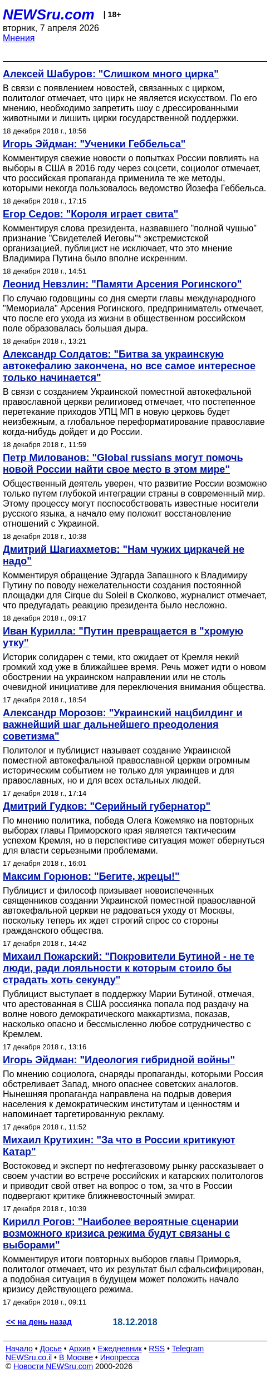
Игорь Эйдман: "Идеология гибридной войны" (119, 1059)
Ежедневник (120, 1348)
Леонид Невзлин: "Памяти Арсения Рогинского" (122, 284)
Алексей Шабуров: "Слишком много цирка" (111, 74)
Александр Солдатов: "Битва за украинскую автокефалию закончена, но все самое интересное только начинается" (129, 366)
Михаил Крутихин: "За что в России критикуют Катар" (119, 1145)
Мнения (19, 38)
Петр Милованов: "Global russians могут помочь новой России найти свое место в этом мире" (123, 463)
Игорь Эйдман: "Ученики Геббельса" (94, 144)
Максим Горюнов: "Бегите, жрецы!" (91, 876)
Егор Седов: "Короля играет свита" (90, 214)
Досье (51, 1348)
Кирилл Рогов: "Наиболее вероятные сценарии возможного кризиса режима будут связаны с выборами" (121, 1233)
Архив (80, 1348)
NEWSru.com (49, 14)
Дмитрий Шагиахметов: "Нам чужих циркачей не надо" (123, 555)
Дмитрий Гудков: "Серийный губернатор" (106, 806)
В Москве (76, 1357)
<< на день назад (39, 1321)
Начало (19, 1348)
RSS (157, 1348)
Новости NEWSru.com (53, 1366)
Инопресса (120, 1357)
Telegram (188, 1348)
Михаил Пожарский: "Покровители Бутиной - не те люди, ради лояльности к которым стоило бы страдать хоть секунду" (128, 968)
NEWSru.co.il (29, 1357)
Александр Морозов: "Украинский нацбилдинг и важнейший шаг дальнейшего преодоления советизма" (122, 724)
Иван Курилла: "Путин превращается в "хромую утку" (123, 637)
